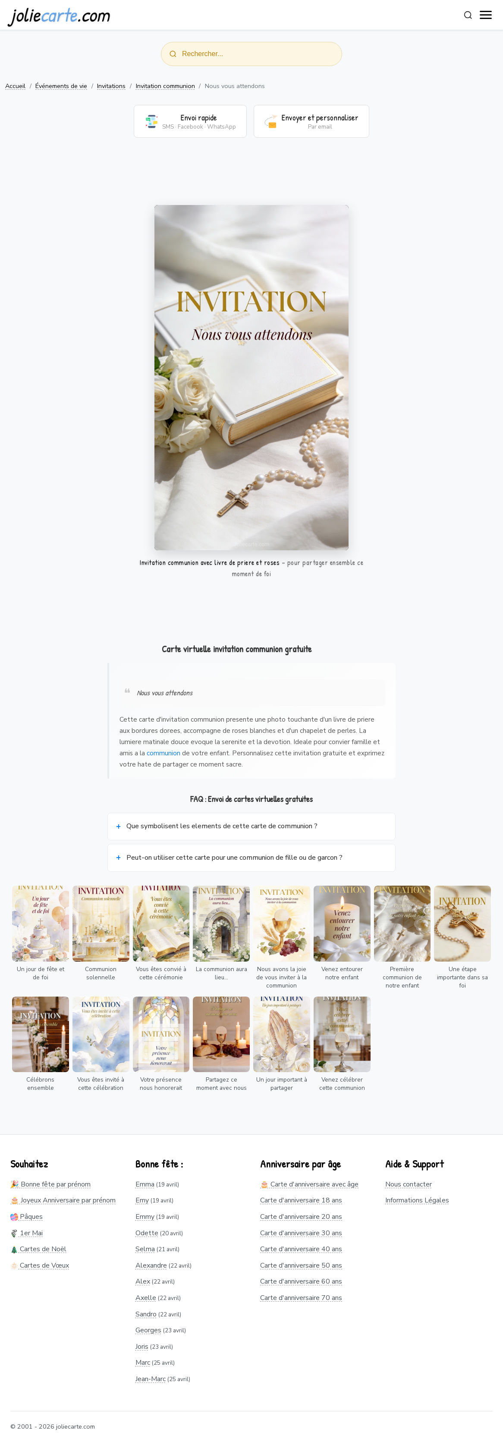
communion (163, 753)
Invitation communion (165, 86)
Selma (145, 1249)
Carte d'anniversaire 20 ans (301, 1216)
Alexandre (151, 1265)
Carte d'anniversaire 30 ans (301, 1233)
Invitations (111, 86)
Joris (141, 1346)
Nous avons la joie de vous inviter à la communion (281, 977)
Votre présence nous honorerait (161, 1084)
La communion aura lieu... (221, 973)
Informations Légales (417, 1200)
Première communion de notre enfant (402, 977)
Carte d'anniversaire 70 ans (301, 1298)
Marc (142, 1362)
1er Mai (26, 1233)
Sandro (146, 1314)
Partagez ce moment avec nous (221, 1084)
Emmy (144, 1216)
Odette (146, 1233)
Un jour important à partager (281, 1084)
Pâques (26, 1216)
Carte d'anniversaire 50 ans (301, 1265)
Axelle (145, 1298)
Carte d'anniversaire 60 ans (301, 1281)
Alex (142, 1281)
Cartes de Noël (38, 1249)
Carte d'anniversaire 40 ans (301, 1249)
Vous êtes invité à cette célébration (100, 1084)
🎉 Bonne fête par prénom (50, 1184)
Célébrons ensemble (40, 1084)
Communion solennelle (100, 973)
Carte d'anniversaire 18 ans (301, 1200)
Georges (148, 1330)
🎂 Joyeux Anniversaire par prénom (63, 1200)
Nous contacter (408, 1184)
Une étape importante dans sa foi (462, 977)
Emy (142, 1200)
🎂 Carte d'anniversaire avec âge (309, 1184)
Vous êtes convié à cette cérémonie (161, 973)
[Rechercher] (468, 15)
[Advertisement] (251, 176)
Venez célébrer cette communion (342, 1084)
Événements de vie (61, 86)
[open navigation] (486, 15)
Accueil (15, 86)
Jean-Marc (150, 1379)
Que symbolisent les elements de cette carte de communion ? (222, 826)
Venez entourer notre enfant (342, 973)
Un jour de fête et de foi (40, 973)
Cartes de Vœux (39, 1265)
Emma (144, 1184)
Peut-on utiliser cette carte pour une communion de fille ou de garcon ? (234, 857)
